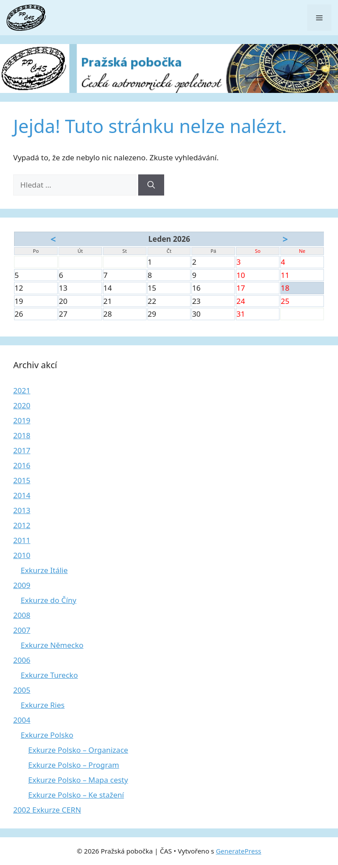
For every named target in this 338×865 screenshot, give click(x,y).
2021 (21, 390)
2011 (21, 540)
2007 (21, 630)
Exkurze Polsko (47, 735)
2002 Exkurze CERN (47, 810)
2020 (21, 405)
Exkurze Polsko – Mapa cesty (78, 780)
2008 (21, 615)
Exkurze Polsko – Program (73, 765)
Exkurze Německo (52, 645)
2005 (21, 690)
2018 (21, 435)
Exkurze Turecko (49, 675)
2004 (21, 720)
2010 (21, 555)
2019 (21, 420)
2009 (21, 585)
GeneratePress (238, 851)
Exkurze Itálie (44, 570)
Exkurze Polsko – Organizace (78, 750)
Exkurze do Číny (49, 600)
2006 (21, 660)
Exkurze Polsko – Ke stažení (76, 795)
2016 (21, 465)
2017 (21, 450)
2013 (21, 510)
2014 (21, 495)
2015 (21, 480)
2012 (21, 525)
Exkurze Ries (43, 705)
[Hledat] (151, 185)
